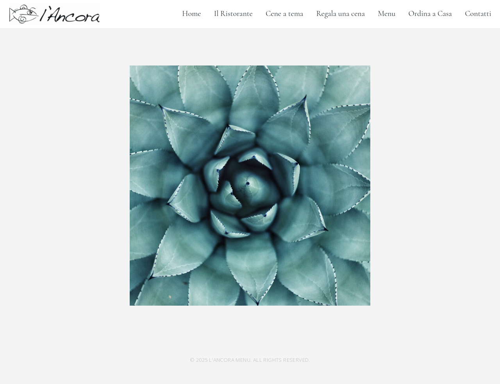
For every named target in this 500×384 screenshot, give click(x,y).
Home (191, 13)
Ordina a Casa (430, 13)
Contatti (478, 13)
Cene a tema (284, 13)
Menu (386, 13)
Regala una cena (340, 13)
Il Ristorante (233, 13)
